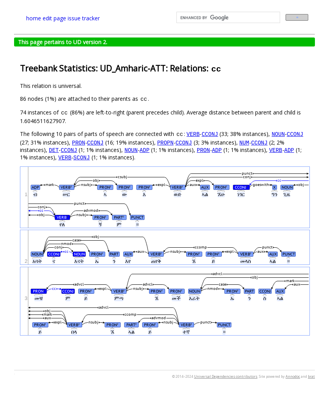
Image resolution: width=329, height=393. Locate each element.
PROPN (165, 142)
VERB (193, 134)
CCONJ (209, 134)
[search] (227, 17)
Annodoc (293, 376)
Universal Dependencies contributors (225, 376)
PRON (78, 142)
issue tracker (84, 18)
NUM (244, 142)
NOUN (278, 134)
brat (311, 376)
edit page (54, 18)
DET (54, 150)
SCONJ (82, 157)
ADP (144, 150)
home (33, 18)
